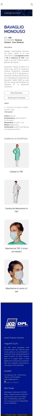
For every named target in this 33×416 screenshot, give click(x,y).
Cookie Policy (22, 415)
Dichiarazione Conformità (16, 98)
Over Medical (18, 42)
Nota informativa (16, 93)
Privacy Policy (11, 415)
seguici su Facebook (11, 382)
